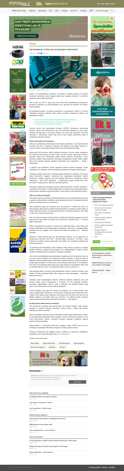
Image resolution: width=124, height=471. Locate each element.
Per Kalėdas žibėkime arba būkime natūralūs (43, 397)
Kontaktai (112, 467)
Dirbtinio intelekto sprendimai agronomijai (103, 226)
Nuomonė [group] (74, 11)
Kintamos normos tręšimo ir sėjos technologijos (103, 209)
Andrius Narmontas (49, 343)
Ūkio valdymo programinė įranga (102, 214)
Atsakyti (96, 241)
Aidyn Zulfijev (35, 343)
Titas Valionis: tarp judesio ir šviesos (40, 402)
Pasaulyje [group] (83, 11)
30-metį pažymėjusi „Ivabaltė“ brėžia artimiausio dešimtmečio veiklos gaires (53, 440)
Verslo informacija (100, 249)
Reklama (104, 467)
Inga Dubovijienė (79, 343)
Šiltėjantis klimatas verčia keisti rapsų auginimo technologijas (48, 446)
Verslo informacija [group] (102, 11)
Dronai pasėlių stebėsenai (102, 222)
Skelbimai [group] (32, 11)
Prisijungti (77, 382)
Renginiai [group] (64, 11)
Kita (95, 237)
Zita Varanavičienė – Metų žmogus (40, 408)
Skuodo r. (63, 347)
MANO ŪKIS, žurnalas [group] (19, 11)
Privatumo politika (95, 467)
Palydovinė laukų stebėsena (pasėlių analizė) (102, 218)
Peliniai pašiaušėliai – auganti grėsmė (41, 452)
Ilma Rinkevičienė (64, 343)
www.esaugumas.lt (63, 334)
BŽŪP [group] (91, 11)
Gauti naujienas (17, 184)
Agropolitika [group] (42, 11)
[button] (9, 10)
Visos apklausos (107, 241)
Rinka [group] (57, 11)
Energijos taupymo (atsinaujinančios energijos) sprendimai (102, 232)
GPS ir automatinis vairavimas (103, 205)
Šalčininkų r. (52, 347)
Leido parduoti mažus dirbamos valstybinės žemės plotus (47, 419)
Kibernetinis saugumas (38, 347)
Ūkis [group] (50, 11)
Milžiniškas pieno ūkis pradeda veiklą (40, 424)
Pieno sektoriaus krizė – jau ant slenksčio (42, 430)
